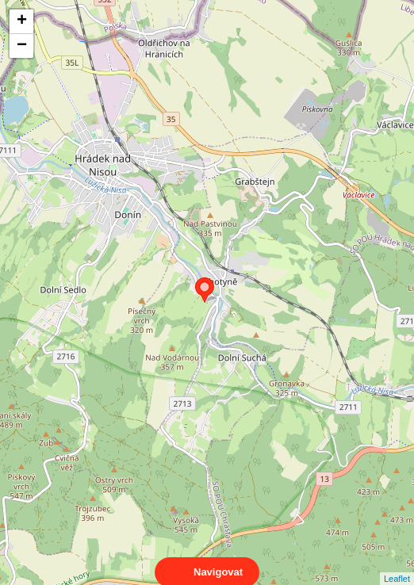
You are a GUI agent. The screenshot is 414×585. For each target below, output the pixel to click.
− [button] (22, 46)
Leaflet (397, 564)
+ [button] (22, 21)
